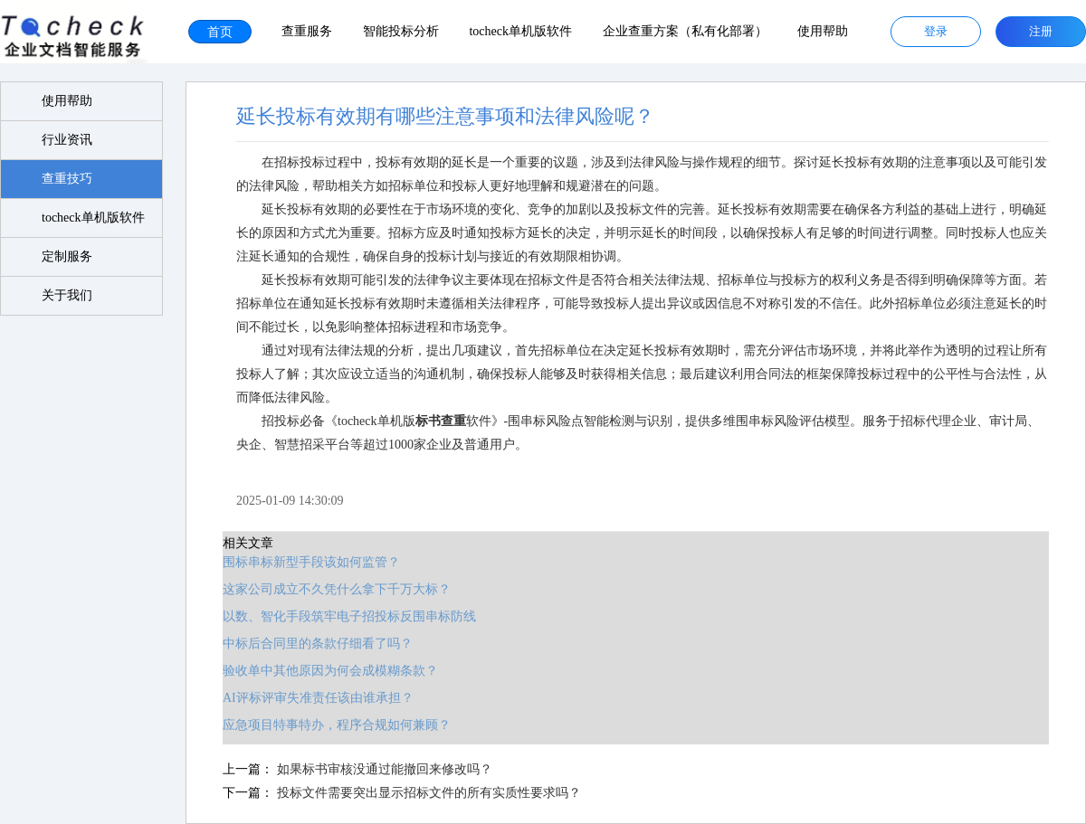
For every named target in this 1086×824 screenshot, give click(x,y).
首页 (220, 31)
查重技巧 (68, 178)
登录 (936, 31)
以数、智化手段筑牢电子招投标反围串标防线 (334, 615)
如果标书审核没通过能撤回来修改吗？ (369, 768)
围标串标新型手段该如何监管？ (296, 561)
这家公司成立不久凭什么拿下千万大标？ (321, 588)
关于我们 (68, 295)
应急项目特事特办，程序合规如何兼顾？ (321, 724)
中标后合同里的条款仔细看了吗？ (302, 642)
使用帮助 (822, 31)
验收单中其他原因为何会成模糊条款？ (315, 670)
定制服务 (68, 256)
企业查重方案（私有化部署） (685, 31)
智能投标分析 (401, 31)
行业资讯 (68, 140)
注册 (1041, 31)
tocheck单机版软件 (520, 31)
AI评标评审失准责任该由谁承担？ (302, 697)
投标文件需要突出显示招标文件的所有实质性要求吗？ (414, 792)
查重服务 (306, 31)
